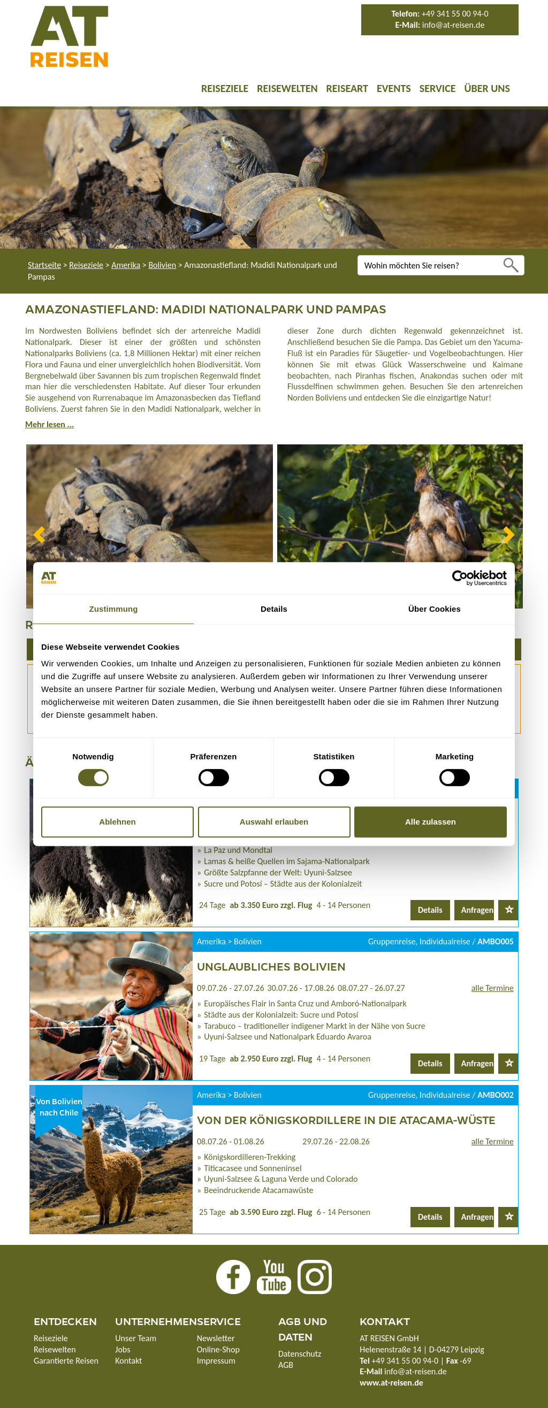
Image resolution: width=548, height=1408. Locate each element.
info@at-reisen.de (453, 25)
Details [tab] (274, 608)
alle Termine (492, 988)
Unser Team (135, 1338)
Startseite (44, 265)
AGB (285, 1365)
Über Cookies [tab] (434, 608)
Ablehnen (117, 821)
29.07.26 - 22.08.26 (336, 1141)
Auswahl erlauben (274, 821)
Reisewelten (287, 88)
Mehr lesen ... (49, 424)
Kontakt (128, 1361)
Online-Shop (218, 1349)
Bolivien (162, 265)
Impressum (216, 1361)
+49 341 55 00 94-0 (455, 14)
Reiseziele (224, 88)
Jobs (122, 1349)
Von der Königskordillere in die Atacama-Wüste (346, 1119)
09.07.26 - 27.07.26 (230, 988)
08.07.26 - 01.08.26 (230, 1141)
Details (430, 910)
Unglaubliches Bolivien (271, 966)
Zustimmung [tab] (113, 608)
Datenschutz (299, 1354)
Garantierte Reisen (66, 1361)
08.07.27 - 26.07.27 (371, 988)
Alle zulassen (430, 821)
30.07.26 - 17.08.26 (301, 988)
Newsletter (216, 1338)
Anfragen (477, 910)
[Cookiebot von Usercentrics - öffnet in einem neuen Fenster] (460, 578)
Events (394, 88)
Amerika (125, 265)
